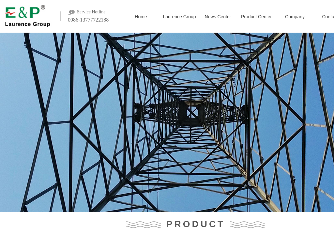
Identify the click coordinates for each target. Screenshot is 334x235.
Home (141, 16)
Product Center (256, 16)
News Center (218, 16)
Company (295, 16)
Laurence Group (179, 16)
